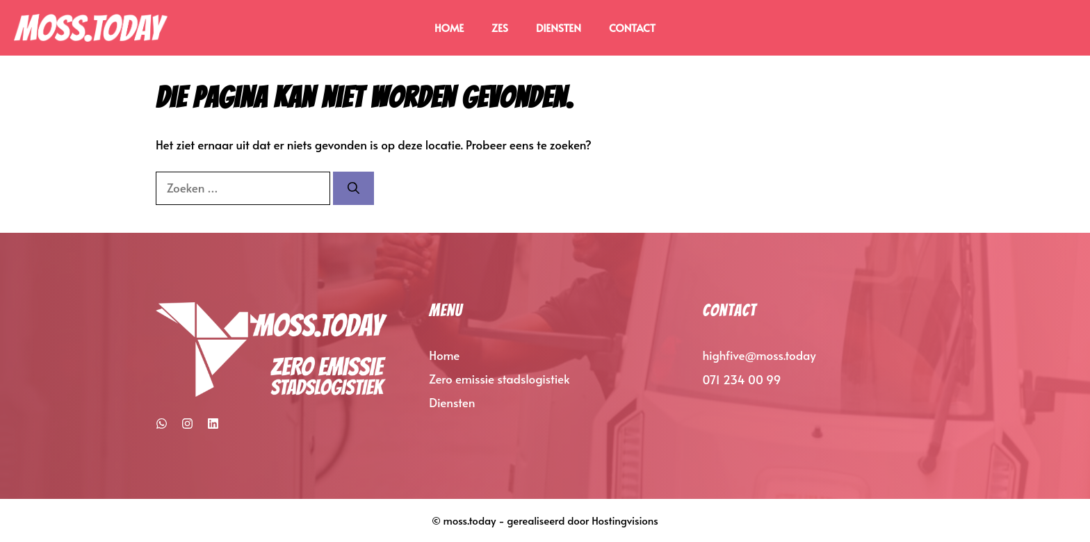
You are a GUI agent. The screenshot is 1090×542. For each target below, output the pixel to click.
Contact (632, 27)
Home (449, 27)
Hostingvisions (625, 520)
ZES (499, 27)
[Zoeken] (353, 188)
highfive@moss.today (759, 355)
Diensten (558, 27)
